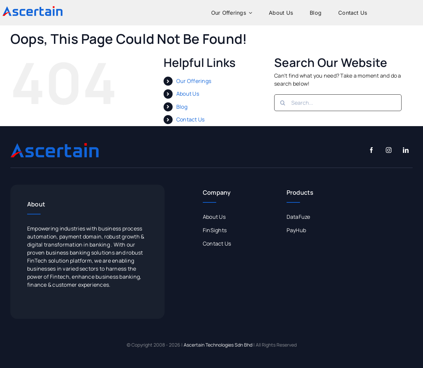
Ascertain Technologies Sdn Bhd (218, 345)
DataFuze (298, 216)
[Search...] (338, 102)
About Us (187, 93)
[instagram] (389, 150)
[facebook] (371, 150)
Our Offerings (193, 81)
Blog (181, 106)
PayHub (296, 230)
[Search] (282, 102)
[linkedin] (406, 150)
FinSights (215, 230)
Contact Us (190, 119)
